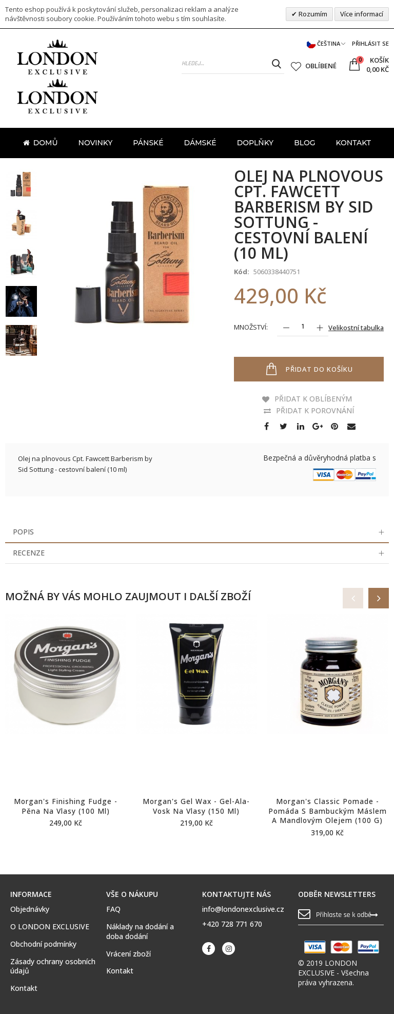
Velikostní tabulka (356, 327)
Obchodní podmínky (43, 944)
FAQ (113, 909)
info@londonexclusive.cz (243, 909)
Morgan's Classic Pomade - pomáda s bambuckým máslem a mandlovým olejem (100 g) (327, 811)
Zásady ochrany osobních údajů (52, 966)
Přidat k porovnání (315, 410)
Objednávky (29, 909)
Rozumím (312, 13)
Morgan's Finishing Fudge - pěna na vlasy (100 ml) (65, 806)
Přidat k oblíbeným (313, 399)
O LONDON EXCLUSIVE (49, 926)
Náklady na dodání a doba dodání (140, 931)
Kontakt (23, 988)
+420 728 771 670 (232, 924)
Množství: (251, 327)
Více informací (361, 13)
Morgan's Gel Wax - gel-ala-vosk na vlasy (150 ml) (196, 806)
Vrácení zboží (128, 954)
